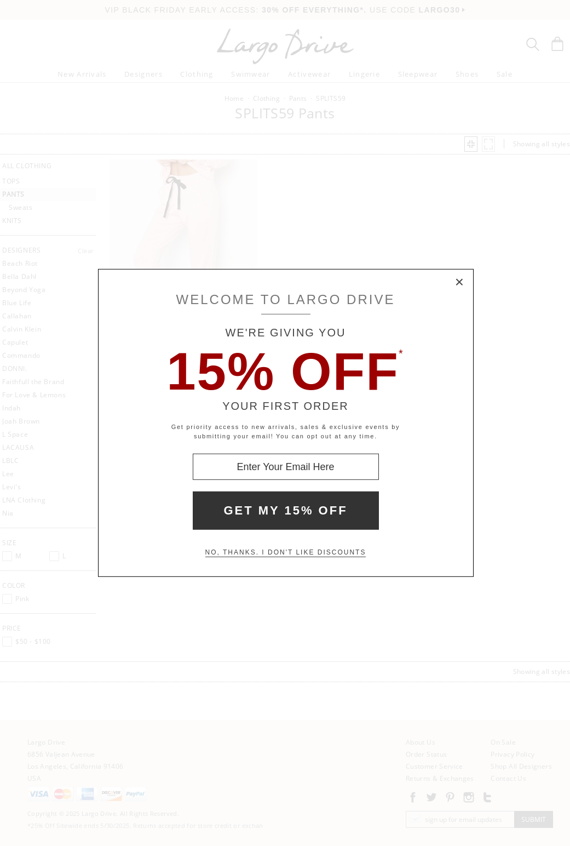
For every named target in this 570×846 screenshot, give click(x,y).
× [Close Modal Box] (460, 282)
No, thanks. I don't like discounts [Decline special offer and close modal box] (285, 552)
